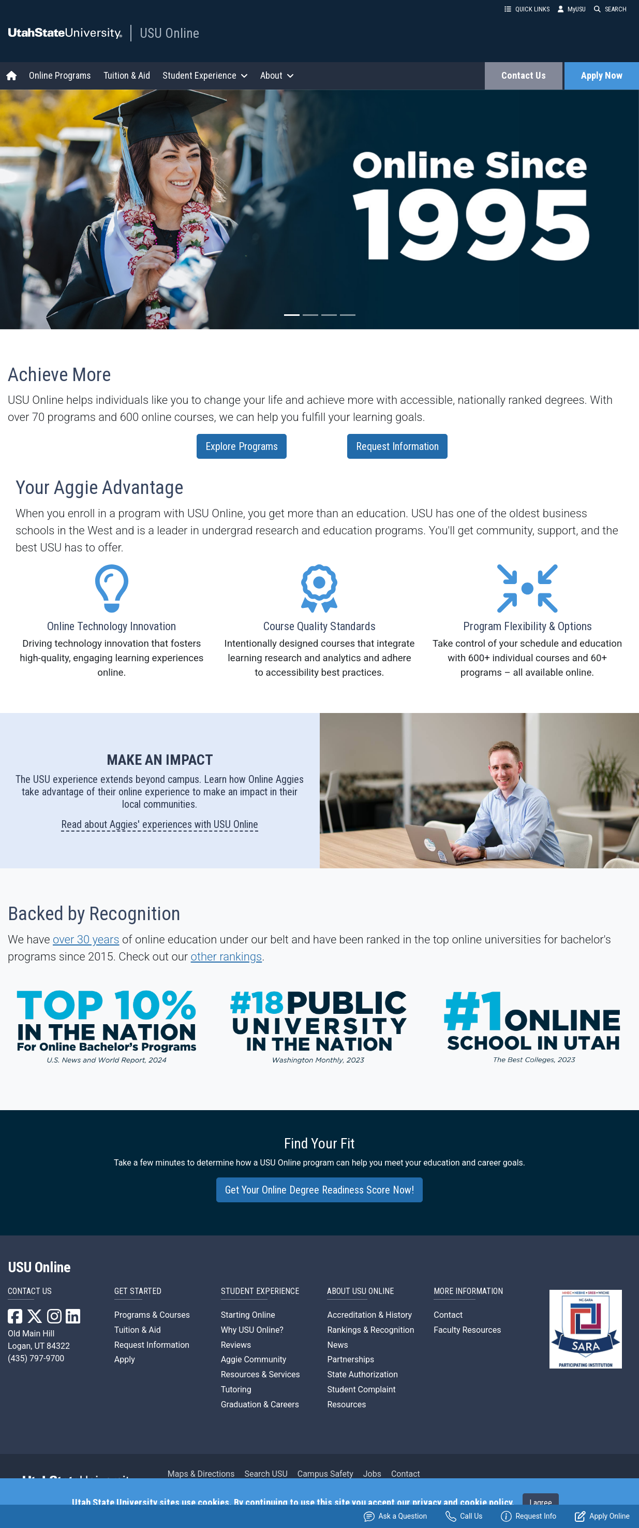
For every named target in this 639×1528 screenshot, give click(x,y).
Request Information (397, 446)
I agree (540, 1503)
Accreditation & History (369, 1315)
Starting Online (248, 1315)
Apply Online (602, 1516)
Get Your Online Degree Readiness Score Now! (319, 1190)
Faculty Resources (467, 1330)
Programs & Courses (152, 1315)
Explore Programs (241, 446)
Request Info (528, 1516)
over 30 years (86, 939)
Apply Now (601, 75)
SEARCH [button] (610, 9)
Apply (124, 1359)
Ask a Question (395, 1516)
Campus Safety (325, 1474)
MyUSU (572, 9)
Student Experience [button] (205, 75)
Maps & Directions (201, 1474)
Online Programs (60, 75)
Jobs (372, 1474)
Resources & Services (260, 1374)
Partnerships (350, 1359)
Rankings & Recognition (370, 1330)
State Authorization (362, 1374)
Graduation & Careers (260, 1404)
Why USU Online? (252, 1330)
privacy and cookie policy (462, 1502)
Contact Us (523, 75)
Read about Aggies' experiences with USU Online (159, 824)
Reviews (236, 1345)
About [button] (277, 75)
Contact (448, 1315)
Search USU (265, 1474)
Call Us (463, 1516)
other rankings (226, 956)
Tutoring (236, 1389)
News (337, 1345)
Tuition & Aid (126, 75)
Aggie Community (254, 1359)
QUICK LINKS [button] (526, 9)
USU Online (169, 33)
